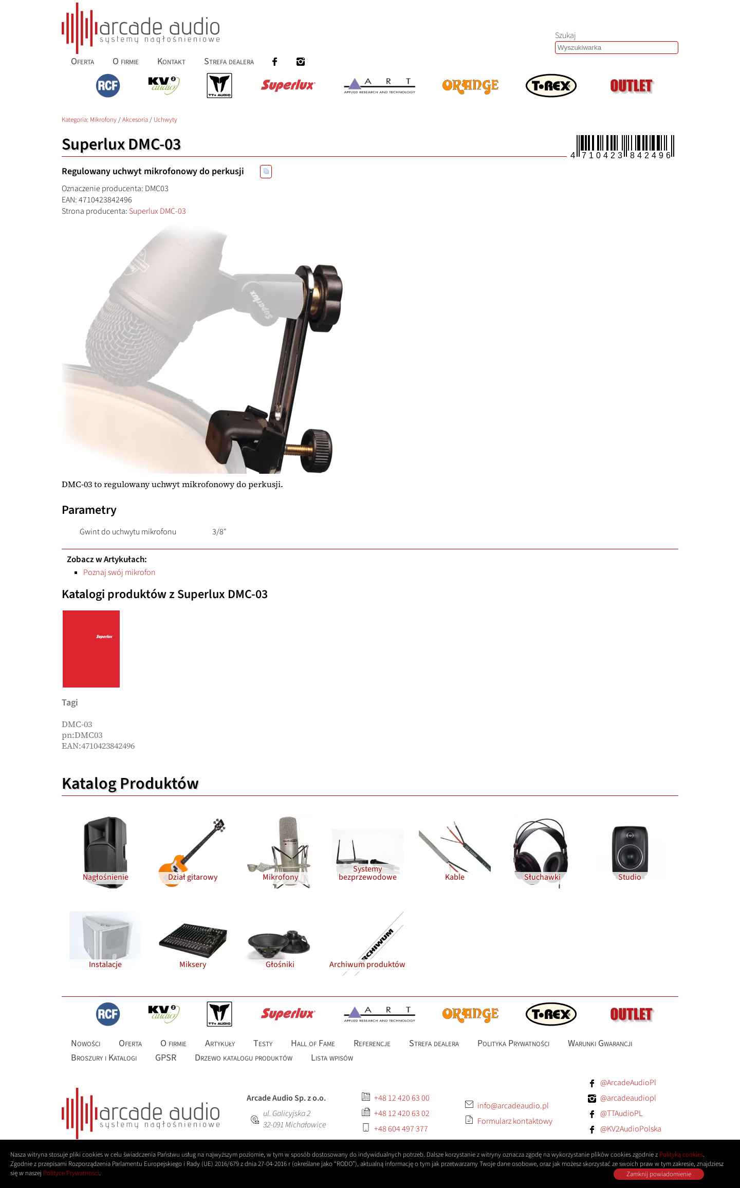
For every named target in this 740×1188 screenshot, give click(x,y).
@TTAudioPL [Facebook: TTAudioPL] (621, 1113)
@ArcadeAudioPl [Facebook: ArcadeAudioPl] (628, 1082)
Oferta (130, 1043)
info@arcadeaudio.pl (513, 1105)
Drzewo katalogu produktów (243, 1057)
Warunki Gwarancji (600, 1043)
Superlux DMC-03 (157, 211)
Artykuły (220, 1043)
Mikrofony (103, 119)
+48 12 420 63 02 (402, 1113)
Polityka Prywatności (513, 1043)
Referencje (372, 1043)
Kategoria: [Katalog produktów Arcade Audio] (76, 119)
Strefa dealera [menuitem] (229, 61)
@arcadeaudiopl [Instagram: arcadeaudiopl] (628, 1098)
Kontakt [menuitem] (171, 61)
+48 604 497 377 (401, 1129)
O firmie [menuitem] (126, 61)
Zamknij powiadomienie (658, 1174)
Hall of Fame (313, 1043)
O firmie (173, 1043)
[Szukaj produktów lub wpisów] (616, 47)
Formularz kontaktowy (514, 1121)
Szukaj (565, 35)
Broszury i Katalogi (104, 1057)
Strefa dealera (434, 1043)
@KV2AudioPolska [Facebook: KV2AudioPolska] (630, 1129)
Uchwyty (165, 119)
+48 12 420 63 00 (402, 1098)
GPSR (165, 1057)
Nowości (85, 1043)
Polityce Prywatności (71, 1173)
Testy (262, 1043)
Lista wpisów (332, 1057)
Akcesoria (135, 119)
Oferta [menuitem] (82, 61)
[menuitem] (275, 61)
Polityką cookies (681, 1154)
